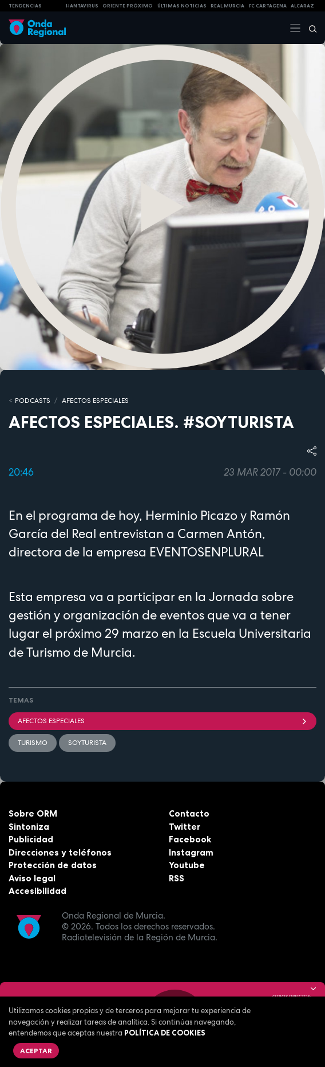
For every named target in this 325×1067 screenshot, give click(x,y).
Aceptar (36, 1050)
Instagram (191, 852)
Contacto (189, 813)
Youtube (187, 865)
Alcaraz (302, 6)
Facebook (190, 839)
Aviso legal (32, 878)
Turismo (32, 742)
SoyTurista (87, 742)
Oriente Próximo (127, 6)
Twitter (184, 826)
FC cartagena (268, 6)
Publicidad (31, 839)
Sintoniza (29, 826)
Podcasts (32, 400)
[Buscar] (309, 28)
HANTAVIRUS (82, 6)
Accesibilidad (37, 890)
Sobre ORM (33, 813)
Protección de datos (53, 865)
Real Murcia (227, 6)
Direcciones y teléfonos (60, 852)
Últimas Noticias (182, 6)
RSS (176, 878)
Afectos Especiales (95, 400)
